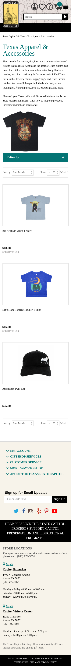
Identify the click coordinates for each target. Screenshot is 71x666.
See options (11, 252)
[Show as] (53, 172)
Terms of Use (21, 662)
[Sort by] (23, 172)
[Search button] (65, 17)
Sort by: (7, 172)
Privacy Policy (49, 662)
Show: (43, 172)
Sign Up (59, 499)
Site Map (34, 662)
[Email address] (28, 499)
